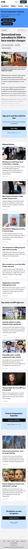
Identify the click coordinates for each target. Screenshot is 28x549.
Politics (13, 6)
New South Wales (6, 48)
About (17, 541)
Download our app (7, 24)
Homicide (17, 45)
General (4, 30)
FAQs (13, 541)
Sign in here (18, 132)
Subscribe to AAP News (8, 20)
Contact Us (22, 541)
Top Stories (5, 6)
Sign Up (23, 2)
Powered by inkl (14, 545)
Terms (4, 541)
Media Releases (14, 543)
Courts (20, 6)
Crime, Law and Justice (7, 45)
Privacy (8, 541)
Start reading (14, 128)
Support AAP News (14, 518)
